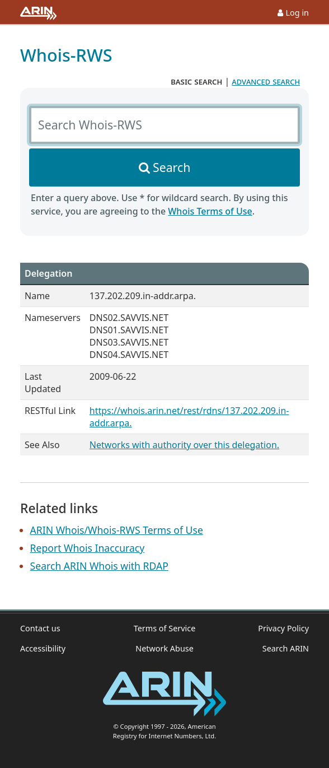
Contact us (40, 628)
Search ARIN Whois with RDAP (99, 565)
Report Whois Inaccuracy (87, 548)
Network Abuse (164, 648)
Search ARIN (285, 648)
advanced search (266, 81)
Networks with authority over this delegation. (184, 445)
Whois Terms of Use (210, 211)
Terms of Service (165, 628)
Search (171, 167)
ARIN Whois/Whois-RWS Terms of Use (116, 530)
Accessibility (42, 648)
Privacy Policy (283, 628)
